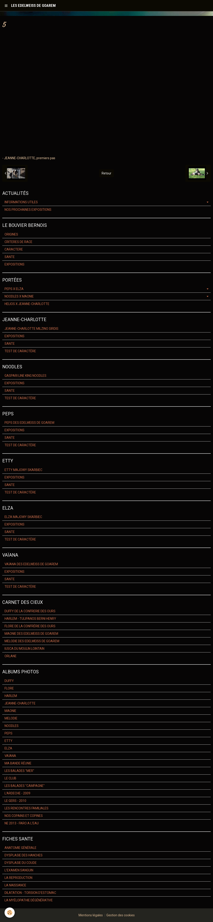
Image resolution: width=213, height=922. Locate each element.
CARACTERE (14, 249)
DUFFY (9, 681)
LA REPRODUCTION (18, 878)
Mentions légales (91, 915)
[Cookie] (10, 912)
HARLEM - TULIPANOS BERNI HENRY (30, 618)
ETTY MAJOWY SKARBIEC (23, 470)
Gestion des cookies (120, 915)
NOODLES (12, 726)
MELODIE (11, 718)
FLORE (9, 688)
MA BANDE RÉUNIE (18, 763)
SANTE (10, 257)
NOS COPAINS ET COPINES (24, 816)
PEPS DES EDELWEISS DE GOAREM (29, 422)
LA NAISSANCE (15, 885)
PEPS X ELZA (14, 289)
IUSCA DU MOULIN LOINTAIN (24, 648)
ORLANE (11, 656)
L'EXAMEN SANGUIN (19, 870)
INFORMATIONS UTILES (21, 202)
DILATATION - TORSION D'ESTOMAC (30, 893)
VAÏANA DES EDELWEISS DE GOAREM (31, 564)
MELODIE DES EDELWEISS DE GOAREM (32, 641)
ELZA (8, 748)
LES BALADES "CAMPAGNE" (25, 786)
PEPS (8, 733)
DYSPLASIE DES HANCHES (24, 855)
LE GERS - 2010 (15, 801)
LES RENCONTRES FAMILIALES (26, 808)
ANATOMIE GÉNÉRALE (20, 848)
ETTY (8, 741)
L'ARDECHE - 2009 (17, 793)
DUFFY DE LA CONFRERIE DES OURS (30, 611)
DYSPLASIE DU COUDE (21, 863)
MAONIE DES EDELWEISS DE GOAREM (31, 633)
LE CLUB (10, 778)
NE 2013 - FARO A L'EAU (22, 823)
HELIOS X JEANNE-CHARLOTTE (27, 304)
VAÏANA (10, 756)
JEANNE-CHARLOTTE (20, 703)
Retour (106, 173)
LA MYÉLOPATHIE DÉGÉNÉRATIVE (29, 900)
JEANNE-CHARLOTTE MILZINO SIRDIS (31, 328)
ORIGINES (11, 234)
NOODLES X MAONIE (19, 296)
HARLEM (11, 696)
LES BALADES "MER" (19, 771)
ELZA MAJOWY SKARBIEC (23, 517)
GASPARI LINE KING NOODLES (25, 375)
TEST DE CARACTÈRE (20, 351)
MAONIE (10, 711)
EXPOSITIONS (14, 264)
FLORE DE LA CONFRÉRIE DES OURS (30, 626)
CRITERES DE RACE (18, 242)
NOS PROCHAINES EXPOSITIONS (28, 209)
